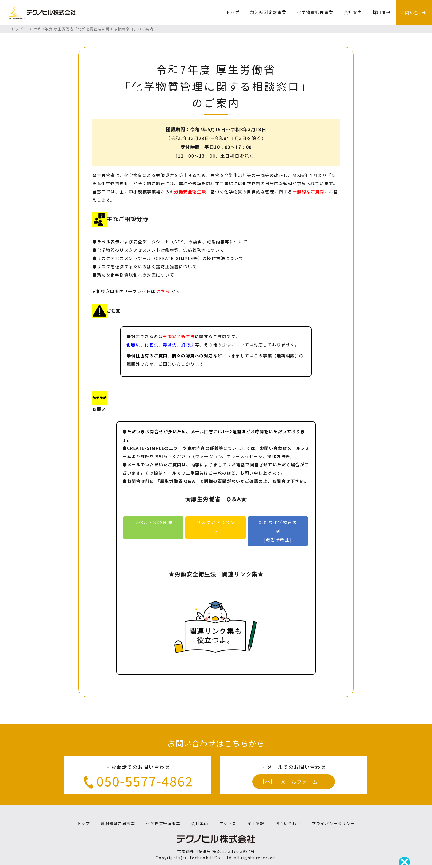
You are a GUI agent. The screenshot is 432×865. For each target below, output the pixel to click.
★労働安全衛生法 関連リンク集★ (216, 574)
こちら (163, 291)
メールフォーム (299, 781)
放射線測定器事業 (268, 12)
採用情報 (381, 12)
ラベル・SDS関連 (155, 522)
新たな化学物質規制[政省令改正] (278, 531)
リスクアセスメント (215, 526)
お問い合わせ (414, 12)
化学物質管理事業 (315, 12)
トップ (233, 12)
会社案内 (353, 12)
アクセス (227, 823)
